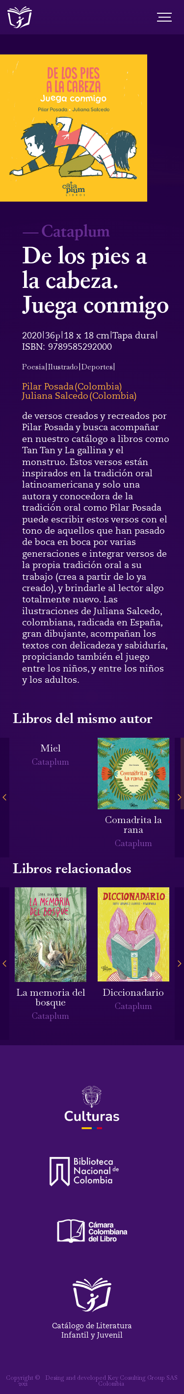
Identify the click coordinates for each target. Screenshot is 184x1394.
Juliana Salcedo (55, 395)
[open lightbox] (73, 128)
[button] (4, 798)
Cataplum (75, 230)
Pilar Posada (48, 386)
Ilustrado (63, 366)
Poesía (33, 366)
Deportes (97, 366)
